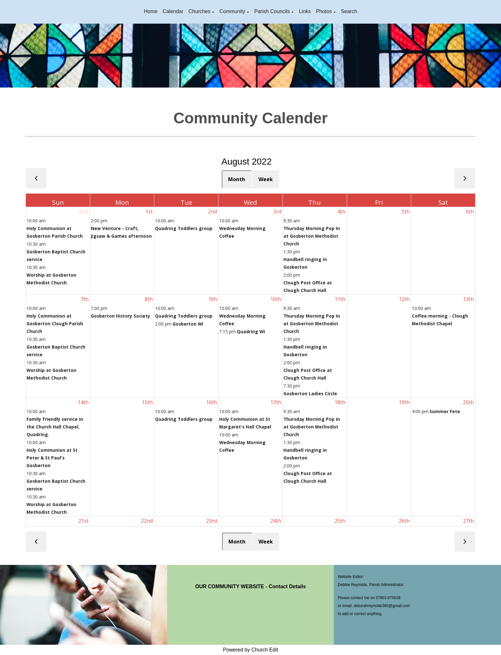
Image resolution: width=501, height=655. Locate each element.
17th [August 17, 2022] (275, 402)
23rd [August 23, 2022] (211, 520)
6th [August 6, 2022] (470, 211)
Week (265, 179)
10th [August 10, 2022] (275, 299)
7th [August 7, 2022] (85, 299)
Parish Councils (272, 11)
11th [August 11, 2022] (340, 299)
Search (349, 11)
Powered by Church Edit (250, 649)
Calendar (173, 11)
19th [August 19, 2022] (404, 402)
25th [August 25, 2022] (340, 520)
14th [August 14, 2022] (83, 402)
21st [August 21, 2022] (83, 520)
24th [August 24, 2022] (275, 520)
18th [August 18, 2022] (340, 402)
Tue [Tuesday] (186, 202)
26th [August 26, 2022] (404, 520)
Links (305, 11)
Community (232, 11)
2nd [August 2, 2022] (212, 211)
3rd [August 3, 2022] (277, 211)
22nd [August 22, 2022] (147, 520)
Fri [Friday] (379, 202)
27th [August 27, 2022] (468, 520)
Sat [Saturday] (443, 202)
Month (236, 179)
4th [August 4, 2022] (341, 211)
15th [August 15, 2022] (147, 402)
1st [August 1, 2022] (149, 211)
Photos (324, 11)
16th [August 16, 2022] (211, 402)
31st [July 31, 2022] (83, 211)
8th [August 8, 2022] (149, 299)
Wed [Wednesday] (250, 202)
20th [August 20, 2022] (468, 402)
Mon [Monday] (122, 202)
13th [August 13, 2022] (468, 299)
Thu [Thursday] (314, 202)
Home (151, 11)
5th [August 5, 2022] (406, 211)
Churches (199, 11)
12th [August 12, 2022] (404, 299)
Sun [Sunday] (58, 202)
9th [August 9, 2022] (213, 299)
